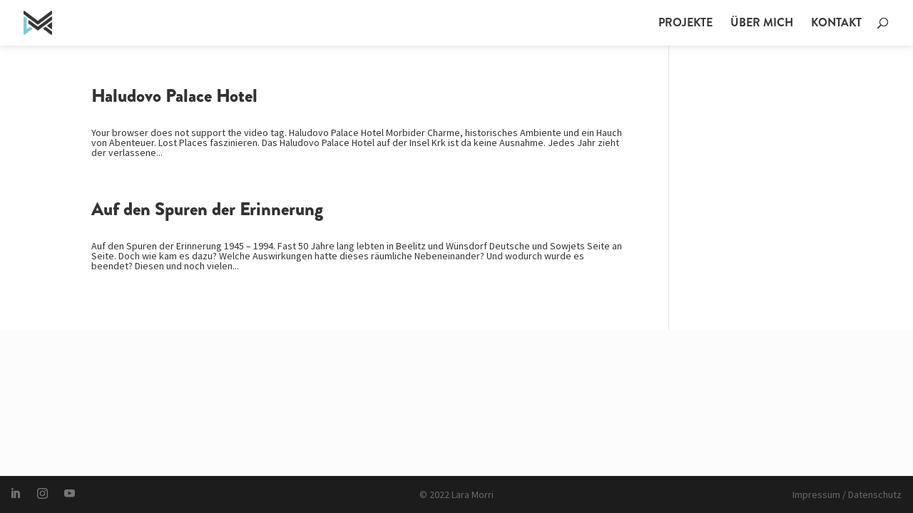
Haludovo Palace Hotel (174, 96)
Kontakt (836, 24)
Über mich (761, 24)
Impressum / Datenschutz (847, 494)
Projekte (685, 24)
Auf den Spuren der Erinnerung (207, 209)
